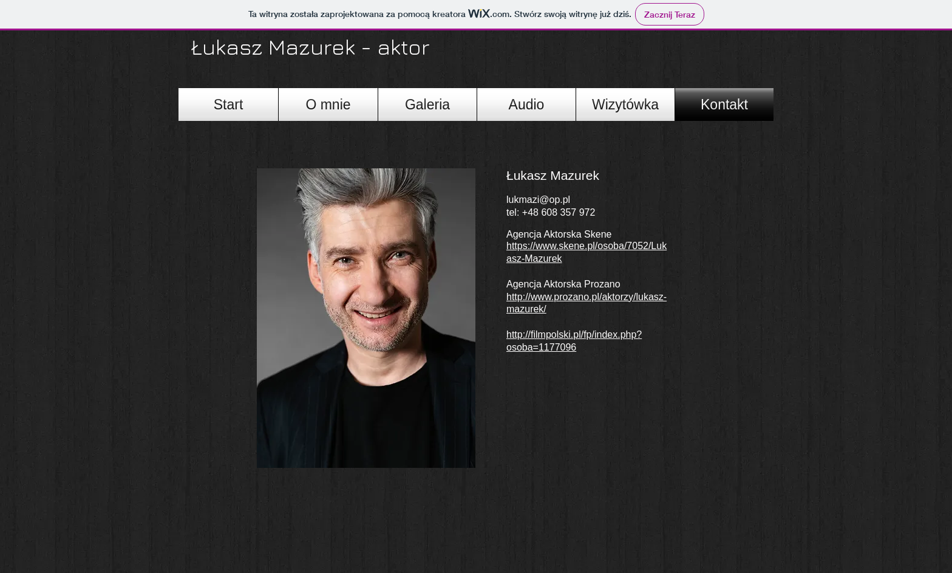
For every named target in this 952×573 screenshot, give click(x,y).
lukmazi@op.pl (538, 199)
